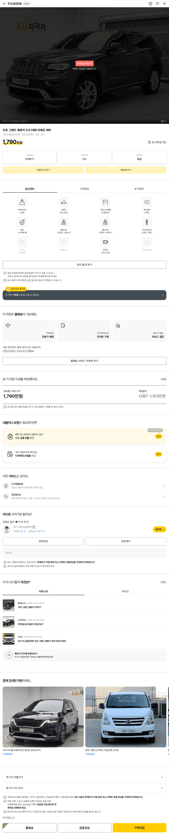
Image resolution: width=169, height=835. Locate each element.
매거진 (125, 591)
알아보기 (84, 436)
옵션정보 (29, 188)
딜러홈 (158, 529)
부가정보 (139, 188)
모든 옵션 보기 (84, 264)
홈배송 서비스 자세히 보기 (84, 360)
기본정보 (84, 188)
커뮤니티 (43, 591)
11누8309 (19, 4)
